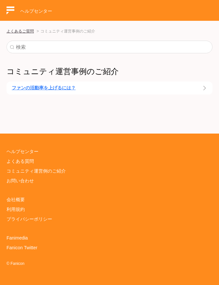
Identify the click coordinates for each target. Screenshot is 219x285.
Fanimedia (17, 237)
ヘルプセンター (22, 151)
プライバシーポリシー (29, 219)
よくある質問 (20, 161)
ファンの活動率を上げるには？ (44, 87)
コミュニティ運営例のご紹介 (36, 171)
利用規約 (16, 209)
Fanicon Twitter (22, 247)
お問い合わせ (20, 180)
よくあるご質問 (20, 31)
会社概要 (16, 199)
